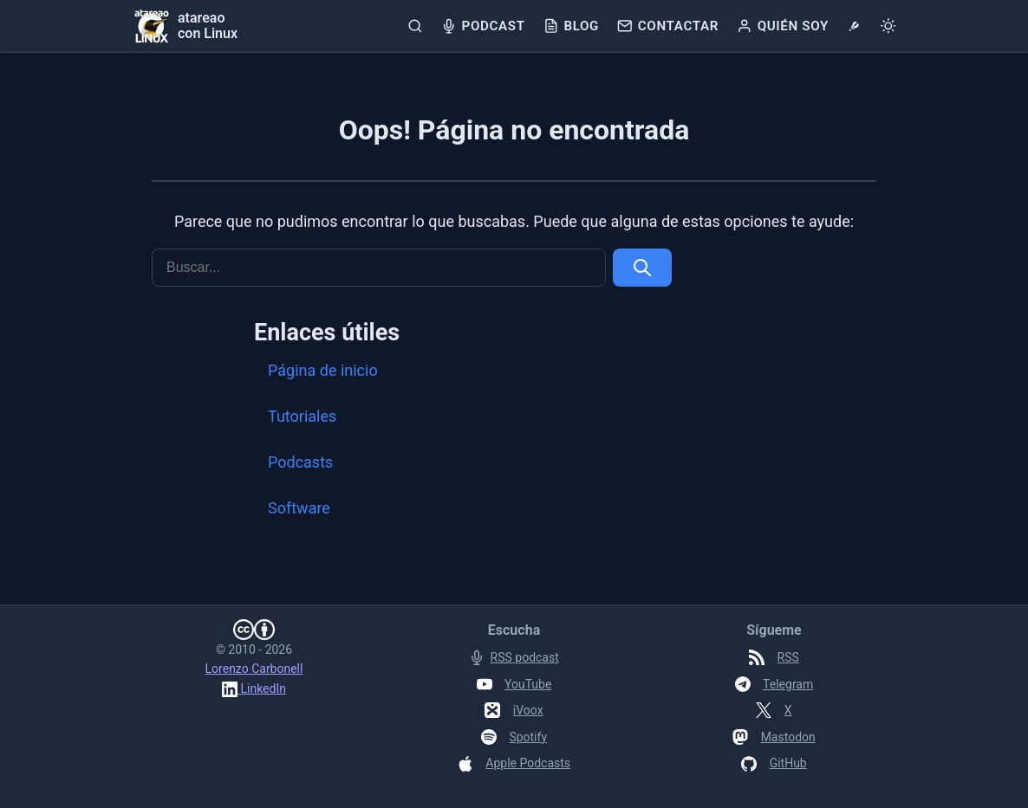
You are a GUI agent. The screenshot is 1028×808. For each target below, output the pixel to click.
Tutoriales (302, 416)
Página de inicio (323, 370)
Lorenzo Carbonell (254, 668)
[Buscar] (416, 26)
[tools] (854, 26)
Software (299, 508)
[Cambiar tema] (888, 26)
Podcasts (300, 462)
